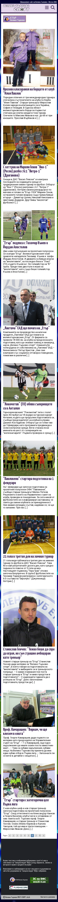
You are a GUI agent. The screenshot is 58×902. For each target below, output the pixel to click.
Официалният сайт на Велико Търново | (34, 2)
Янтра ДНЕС (53, 2)
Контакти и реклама (48, 897)
